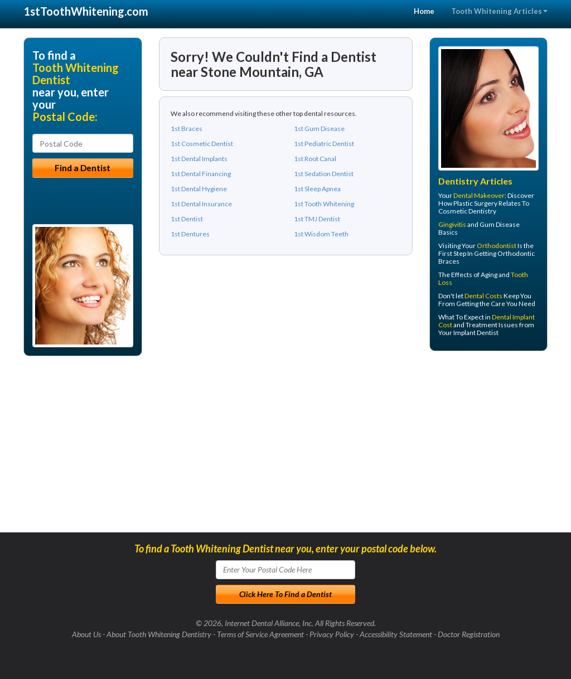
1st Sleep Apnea (317, 189)
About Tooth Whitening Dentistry (159, 634)
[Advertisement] (486, 446)
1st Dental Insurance (201, 204)
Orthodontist (496, 245)
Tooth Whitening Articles (499, 11)
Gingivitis (452, 224)
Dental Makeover (479, 195)
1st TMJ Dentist (317, 219)
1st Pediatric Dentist (324, 143)
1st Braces (186, 128)
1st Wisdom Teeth (321, 234)
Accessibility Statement (396, 634)
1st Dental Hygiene (199, 189)
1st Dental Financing (201, 173)
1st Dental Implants (199, 158)
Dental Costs (483, 296)
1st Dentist (187, 219)
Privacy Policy (331, 634)
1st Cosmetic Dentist (202, 143)
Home (424, 11)
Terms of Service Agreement (260, 634)
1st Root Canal (315, 158)
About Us (86, 634)
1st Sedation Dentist (324, 173)
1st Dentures (190, 234)
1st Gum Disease (319, 128)
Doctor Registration (469, 634)
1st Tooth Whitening (324, 204)
